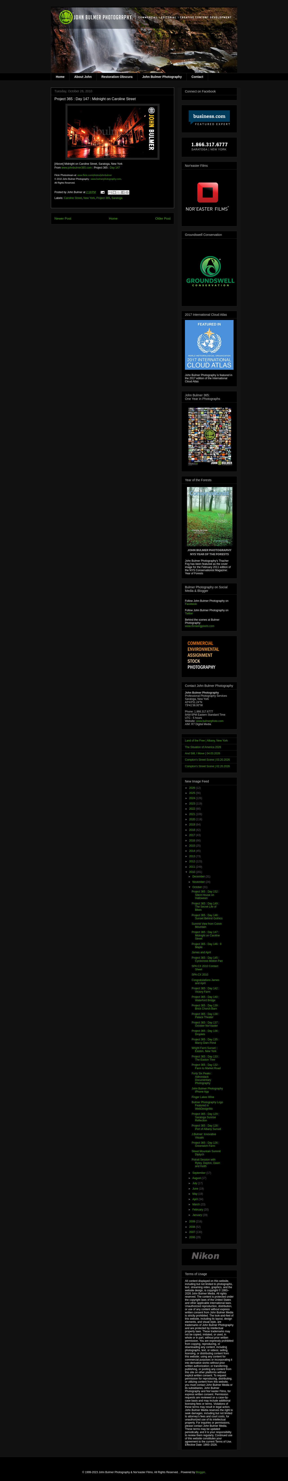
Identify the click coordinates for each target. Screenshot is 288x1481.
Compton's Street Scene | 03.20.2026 (207, 759)
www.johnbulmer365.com (76, 167)
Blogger (200, 1472)
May (195, 1193)
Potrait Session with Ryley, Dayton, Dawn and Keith (206, 1163)
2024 (192, 798)
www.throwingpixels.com (199, 626)
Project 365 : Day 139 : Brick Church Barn (205, 1007)
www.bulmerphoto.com (209, 721)
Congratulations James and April (205, 981)
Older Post (163, 218)
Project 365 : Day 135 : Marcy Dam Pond (205, 1041)
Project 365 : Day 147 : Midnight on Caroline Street (206, 935)
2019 (192, 824)
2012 (192, 861)
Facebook (191, 604)
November (199, 882)
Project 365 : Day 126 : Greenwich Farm (205, 1144)
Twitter (189, 613)
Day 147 (115, 167)
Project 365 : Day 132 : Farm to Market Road (206, 1066)
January (197, 1215)
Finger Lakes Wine (203, 1097)
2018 (192, 830)
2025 (192, 793)
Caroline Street (73, 198)
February (198, 1209)
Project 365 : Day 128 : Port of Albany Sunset (206, 1127)
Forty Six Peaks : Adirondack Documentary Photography (202, 1078)
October (197, 887)
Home (60, 77)
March (196, 1204)
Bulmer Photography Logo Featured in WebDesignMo (207, 1105)
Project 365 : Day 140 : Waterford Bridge (205, 998)
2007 (192, 1232)
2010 (192, 872)
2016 (192, 840)
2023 (192, 803)
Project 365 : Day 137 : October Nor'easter (205, 1024)
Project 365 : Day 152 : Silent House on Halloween (205, 895)
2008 (192, 1227)
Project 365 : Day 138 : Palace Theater (205, 1015)
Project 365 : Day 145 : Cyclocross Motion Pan (207, 959)
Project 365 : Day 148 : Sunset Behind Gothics (207, 917)
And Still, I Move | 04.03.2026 (202, 753)
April (195, 1199)
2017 (192, 835)
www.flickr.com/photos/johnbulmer (94, 175)
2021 (192, 814)
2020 (192, 819)
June (195, 1188)
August (197, 1178)
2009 (192, 1221)
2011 (192, 866)
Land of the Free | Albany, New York (206, 740)
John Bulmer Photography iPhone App (207, 1090)
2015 (192, 845)
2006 (192, 1237)
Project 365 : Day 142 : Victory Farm (205, 990)
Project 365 (103, 198)
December (199, 876)
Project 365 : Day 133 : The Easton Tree (205, 1058)
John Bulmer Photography (162, 77)
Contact (197, 77)
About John (83, 77)
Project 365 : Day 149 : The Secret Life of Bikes (205, 907)
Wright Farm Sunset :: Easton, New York (205, 1049)
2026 (192, 787)
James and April (201, 952)
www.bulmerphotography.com (106, 179)
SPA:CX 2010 (200, 974)
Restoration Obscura (117, 77)
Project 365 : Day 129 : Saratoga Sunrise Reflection (205, 1117)
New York (89, 198)
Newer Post (62, 218)
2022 (192, 808)
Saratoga (117, 198)
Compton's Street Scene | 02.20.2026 (207, 766)
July (195, 1183)
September (199, 1172)
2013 (192, 856)
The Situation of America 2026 (203, 747)
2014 (192, 850)
